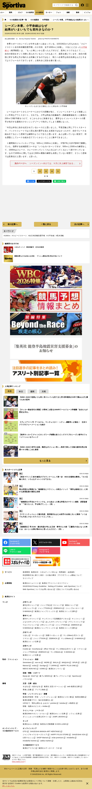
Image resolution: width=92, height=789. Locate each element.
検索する (76, 5)
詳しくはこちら (8, 786)
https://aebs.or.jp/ (19, 761)
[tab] (20, 12)
